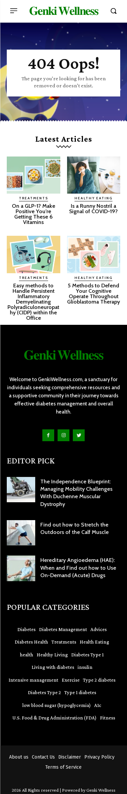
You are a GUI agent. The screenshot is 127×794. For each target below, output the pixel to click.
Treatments (33, 198)
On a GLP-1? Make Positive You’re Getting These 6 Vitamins (33, 214)
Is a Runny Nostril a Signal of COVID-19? (93, 209)
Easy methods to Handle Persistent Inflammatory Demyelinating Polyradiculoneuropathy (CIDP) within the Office (33, 301)
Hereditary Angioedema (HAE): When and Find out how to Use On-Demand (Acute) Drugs (78, 567)
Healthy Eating (93, 198)
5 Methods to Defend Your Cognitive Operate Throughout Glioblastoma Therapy (93, 293)
